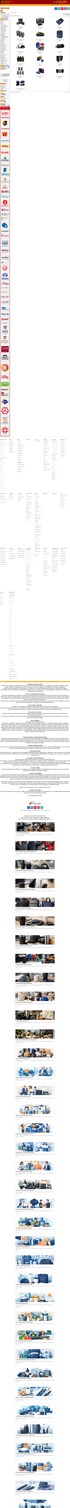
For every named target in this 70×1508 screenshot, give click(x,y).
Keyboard (53, 454)
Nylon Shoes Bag (59, 51)
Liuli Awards (10, 445)
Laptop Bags (3, 31)
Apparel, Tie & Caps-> (4, 20)
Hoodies (1, 445)
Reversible (1, 450)
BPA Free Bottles (45, 441)
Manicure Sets (28, 534)
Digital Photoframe (38, 500)
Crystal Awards (11, 441)
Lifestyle (36, 478)
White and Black (28, 545)
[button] (54, 5)
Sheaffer (10, 579)
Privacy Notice (3, 86)
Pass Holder (28, 494)
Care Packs (36, 439)
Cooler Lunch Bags (4, 25)
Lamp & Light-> (3, 47)
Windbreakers (2, 448)
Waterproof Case (2, 530)
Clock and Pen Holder (29, 482)
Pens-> (2, 53)
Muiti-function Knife (28, 538)
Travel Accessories (63, 518)
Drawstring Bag (3, 28)
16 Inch (1, 552)
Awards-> (2, 21)
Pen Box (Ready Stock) (21, 523)
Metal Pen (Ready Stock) (21, 521)
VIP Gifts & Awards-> (4, 63)
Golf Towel (1, 472)
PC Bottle (44, 453)
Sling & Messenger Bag (4, 36)
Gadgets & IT (54, 439)
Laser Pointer (20, 480)
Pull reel (27, 540)
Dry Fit (1, 460)
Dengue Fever (2, 481)
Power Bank (11, 518)
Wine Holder (2, 40)
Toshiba (10, 583)
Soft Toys (36, 507)
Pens (61, 478)
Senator (10, 578)
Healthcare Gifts (2, 478)
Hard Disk (53, 526)
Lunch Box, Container (38, 494)
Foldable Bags (3, 29)
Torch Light (10, 482)
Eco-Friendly (27, 531)
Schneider (10, 577)
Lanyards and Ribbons (3, 452)
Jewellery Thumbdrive (55, 527)
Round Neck (2, 461)
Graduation (62, 445)
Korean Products (37, 491)
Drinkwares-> (3, 43)
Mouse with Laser (20, 482)
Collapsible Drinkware (46, 445)
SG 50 (10, 598)
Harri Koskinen (11, 599)
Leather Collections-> (4, 49)
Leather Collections (29, 478)
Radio (53, 460)
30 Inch (1, 557)
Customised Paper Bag (4, 26)
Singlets (1, 465)
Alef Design (10, 556)
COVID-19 (1, 480)
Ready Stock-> (3, 56)
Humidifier (36, 490)
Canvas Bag (3, 24)
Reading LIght (11, 481)
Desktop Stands (2, 522)
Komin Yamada (11, 602)
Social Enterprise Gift (29, 544)
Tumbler (44, 459)
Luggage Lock (63, 521)
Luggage (2, 32)
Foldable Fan (37, 486)
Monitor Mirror (54, 452)
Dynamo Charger (3, 523)
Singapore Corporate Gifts (13, 610)
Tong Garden (11, 582)
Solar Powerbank (11, 522)
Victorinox (10, 586)
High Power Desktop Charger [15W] (5, 80)
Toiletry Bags (3, 38)
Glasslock (10, 565)
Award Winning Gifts (12, 553)
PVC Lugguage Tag (29, 523)
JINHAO (10, 566)
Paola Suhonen (11, 604)
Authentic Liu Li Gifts (11, 552)
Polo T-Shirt (2, 457)
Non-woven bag (3, 33)
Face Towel (2, 471)
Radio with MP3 (54, 461)
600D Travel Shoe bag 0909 (40, 39)
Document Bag (3, 27)
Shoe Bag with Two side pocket (20, 88)
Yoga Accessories (37, 516)
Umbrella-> (2, 62)
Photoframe (11, 561)
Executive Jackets (2, 444)
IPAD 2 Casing (11, 557)
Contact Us (2, 89)
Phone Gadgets (2, 526)
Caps (1, 440)
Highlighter (45, 529)
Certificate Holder (28, 481)
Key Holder (27, 487)
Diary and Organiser (46, 522)
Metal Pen (62, 485)
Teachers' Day (63, 449)
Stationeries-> (3, 59)
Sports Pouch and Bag (4, 37)
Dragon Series (11, 567)
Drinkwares (45, 439)
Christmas (62, 444)
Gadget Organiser (4, 30)
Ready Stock (19, 518)
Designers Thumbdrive (55, 523)
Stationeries (45, 518)
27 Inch (1, 556)
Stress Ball (27, 547)
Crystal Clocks (11, 592)
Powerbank (10, 521)
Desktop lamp (11, 480)
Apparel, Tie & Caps (3, 439)
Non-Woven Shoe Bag (40, 51)
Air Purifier (36, 480)
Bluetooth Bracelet (55, 441)
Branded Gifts (11, 554)
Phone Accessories (3, 518)
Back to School (63, 440)
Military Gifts (3, 51)
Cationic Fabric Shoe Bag (59, 39)
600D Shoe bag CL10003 (20, 39)
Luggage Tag (63, 523)
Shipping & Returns (3, 85)
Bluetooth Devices (54, 440)
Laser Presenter (20, 478)
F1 (35, 522)
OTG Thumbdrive (54, 532)
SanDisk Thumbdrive (55, 535)
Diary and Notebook (29, 486)
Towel (1, 468)
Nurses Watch (37, 512)
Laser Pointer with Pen (21, 481)
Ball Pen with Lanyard (64, 480)
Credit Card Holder (29, 485)
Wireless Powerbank (12, 526)
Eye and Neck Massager (55, 449)
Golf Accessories (37, 487)
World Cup (36, 523)
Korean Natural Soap (12, 607)
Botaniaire (10, 562)
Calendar (44, 521)
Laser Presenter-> (3, 48)
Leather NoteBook (11, 558)
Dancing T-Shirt (2, 456)
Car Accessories (37, 481)
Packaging (2, 52)
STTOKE (10, 581)
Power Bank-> (3, 55)
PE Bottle (44, 454)
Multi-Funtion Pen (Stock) (21, 522)
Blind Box (2, 41)
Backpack (2, 23)
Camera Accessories (3, 521)
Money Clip (27, 490)
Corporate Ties (2, 441)
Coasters (44, 444)
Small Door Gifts (28, 518)
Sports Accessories (37, 518)
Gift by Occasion (63, 439)
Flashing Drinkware (46, 448)
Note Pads (44, 534)
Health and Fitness (3, 482)
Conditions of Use (3, 87)
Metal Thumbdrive (54, 530)
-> (2, 22)
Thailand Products (11, 612)
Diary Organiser (45, 523)
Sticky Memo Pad (45, 538)
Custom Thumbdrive (55, 522)
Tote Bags (10, 573)
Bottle (1, 558)
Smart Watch (37, 513)
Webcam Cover (28, 548)
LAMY (10, 569)
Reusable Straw (45, 455)
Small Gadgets (28, 543)
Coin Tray (27, 530)
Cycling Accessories (37, 521)
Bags (27, 480)
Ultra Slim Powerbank (12, 523)
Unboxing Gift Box (37, 508)
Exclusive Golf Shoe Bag (20, 51)
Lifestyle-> (2, 50)
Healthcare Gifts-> (3, 46)
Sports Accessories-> (4, 58)
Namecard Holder (28, 539)
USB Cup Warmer (54, 464)
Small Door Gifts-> (3, 57)
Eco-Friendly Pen (63, 481)
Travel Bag (2, 39)
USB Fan (53, 465)
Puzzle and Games (38, 504)
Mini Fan (27, 535)
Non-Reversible (2, 449)
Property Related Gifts (38, 503)
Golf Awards (10, 444)
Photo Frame (37, 499)
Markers (62, 482)
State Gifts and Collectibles (13, 611)
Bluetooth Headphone (55, 445)
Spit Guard (1, 453)
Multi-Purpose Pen (63, 486)
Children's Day (63, 441)
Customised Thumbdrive (29, 522)
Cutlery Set (36, 485)
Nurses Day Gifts (2, 485)
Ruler (27, 527)
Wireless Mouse (54, 457)
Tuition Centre (63, 450)
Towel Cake (2, 476)
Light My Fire (11, 570)
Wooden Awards (11, 448)
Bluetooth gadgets (55, 444)
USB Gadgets (54, 466)
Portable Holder (2, 527)
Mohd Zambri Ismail (12, 603)
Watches (36, 509)
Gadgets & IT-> (3, 44)
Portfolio (27, 496)
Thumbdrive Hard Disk (55, 518)
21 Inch (1, 553)
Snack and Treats (37, 440)
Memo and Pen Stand (46, 531)
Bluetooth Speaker (54, 448)
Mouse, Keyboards (54, 453)
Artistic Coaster (28, 521)
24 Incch (1, 554)
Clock (35, 482)
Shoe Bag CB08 (60, 63)
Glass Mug (44, 450)
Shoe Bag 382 (40, 63)
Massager (36, 495)
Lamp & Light (11, 478)
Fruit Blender (45, 449)
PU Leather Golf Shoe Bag (20, 63)
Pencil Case (2, 34)
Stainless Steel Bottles (46, 457)
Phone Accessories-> (4, 54)
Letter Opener (45, 530)
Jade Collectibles (11, 606)
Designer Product (11, 595)
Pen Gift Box (62, 487)
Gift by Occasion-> (3, 45)
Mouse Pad (53, 456)
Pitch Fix (10, 574)
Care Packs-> (3, 42)
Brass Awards (11, 440)
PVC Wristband (28, 526)
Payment (2, 84)
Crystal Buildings (11, 591)
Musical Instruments (38, 496)
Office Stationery (45, 535)
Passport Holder (28, 495)
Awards (10, 439)
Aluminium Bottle (45, 440)
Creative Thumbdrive (55, 521)
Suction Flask (45, 458)
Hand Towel (2, 473)
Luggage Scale (63, 522)
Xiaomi (10, 587)
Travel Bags (62, 530)
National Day (62, 448)
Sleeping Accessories (63, 527)
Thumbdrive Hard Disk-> (4, 60)
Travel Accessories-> (4, 61)
